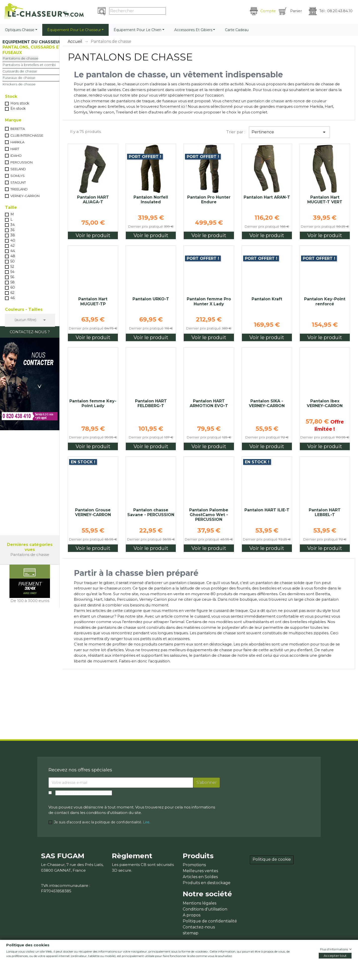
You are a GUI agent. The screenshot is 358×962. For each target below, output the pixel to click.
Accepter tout (335, 956)
